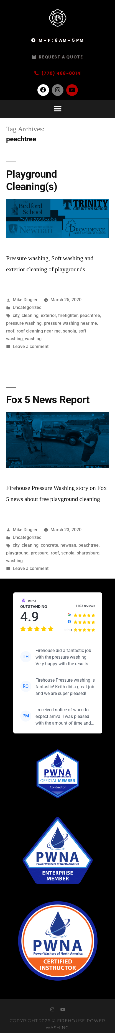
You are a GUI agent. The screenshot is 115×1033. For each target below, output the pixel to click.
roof (10, 331)
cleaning (30, 315)
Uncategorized (27, 307)
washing (33, 338)
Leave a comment (30, 346)
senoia (69, 331)
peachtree (90, 315)
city (16, 315)
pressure (39, 553)
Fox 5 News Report (48, 400)
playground (17, 553)
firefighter (68, 315)
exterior (48, 315)
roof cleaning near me (39, 331)
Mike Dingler (25, 299)
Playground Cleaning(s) (31, 180)
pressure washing (24, 323)
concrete (49, 545)
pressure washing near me (70, 323)
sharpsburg (88, 553)
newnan (68, 545)
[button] (57, 109)
